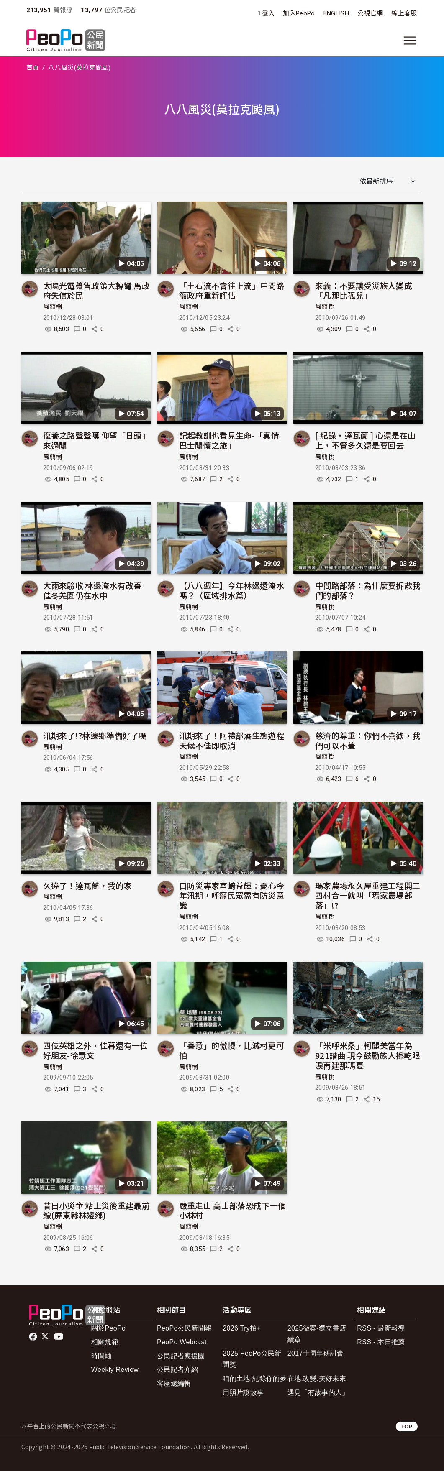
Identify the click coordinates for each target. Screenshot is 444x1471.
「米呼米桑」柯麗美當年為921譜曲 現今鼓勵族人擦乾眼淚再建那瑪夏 (367, 1055)
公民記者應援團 (181, 1355)
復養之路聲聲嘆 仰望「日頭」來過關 (96, 440)
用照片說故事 (243, 1392)
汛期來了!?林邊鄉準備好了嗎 (95, 735)
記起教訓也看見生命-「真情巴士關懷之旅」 (229, 440)
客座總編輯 (174, 1383)
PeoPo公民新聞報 (184, 1328)
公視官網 (370, 13)
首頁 (32, 68)
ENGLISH (336, 13)
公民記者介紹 (177, 1369)
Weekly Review (115, 1369)
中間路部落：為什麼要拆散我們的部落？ (367, 590)
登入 (268, 13)
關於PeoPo (108, 1328)
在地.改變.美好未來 (316, 1378)
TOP (406, 1426)
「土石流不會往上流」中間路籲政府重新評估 (231, 290)
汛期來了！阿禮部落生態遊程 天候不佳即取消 (231, 740)
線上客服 (404, 13)
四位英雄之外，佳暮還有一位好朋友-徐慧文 (95, 1050)
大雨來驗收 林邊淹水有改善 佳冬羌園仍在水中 (92, 590)
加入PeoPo (299, 13)
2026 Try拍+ (242, 1328)
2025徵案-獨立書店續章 (316, 1334)
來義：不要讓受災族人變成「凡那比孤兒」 (363, 290)
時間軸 (101, 1355)
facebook (33, 1337)
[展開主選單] (409, 40)
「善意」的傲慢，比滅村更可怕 (231, 1050)
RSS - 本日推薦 (381, 1342)
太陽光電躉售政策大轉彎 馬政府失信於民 (96, 290)
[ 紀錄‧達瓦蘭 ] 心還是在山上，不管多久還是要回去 (365, 440)
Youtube (59, 1337)
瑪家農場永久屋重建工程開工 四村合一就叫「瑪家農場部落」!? (367, 895)
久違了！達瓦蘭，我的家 (87, 885)
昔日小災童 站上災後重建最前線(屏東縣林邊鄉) (96, 1210)
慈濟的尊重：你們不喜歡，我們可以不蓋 (367, 740)
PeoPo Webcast (182, 1342)
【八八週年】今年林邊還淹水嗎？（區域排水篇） (231, 590)
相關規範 (104, 1342)
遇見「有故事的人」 (318, 1392)
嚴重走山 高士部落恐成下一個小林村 (232, 1210)
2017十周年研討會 (315, 1353)
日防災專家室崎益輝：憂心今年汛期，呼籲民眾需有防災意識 (231, 895)
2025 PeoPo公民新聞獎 (252, 1359)
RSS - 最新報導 (381, 1328)
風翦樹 (52, 307)
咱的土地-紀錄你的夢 (255, 1378)
